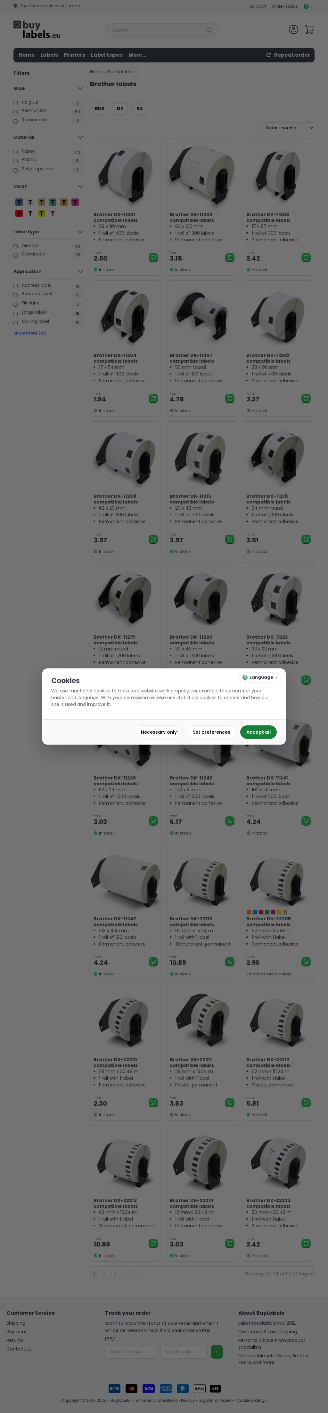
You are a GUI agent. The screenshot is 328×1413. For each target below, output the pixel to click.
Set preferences (211, 732)
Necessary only (159, 732)
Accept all (258, 732)
